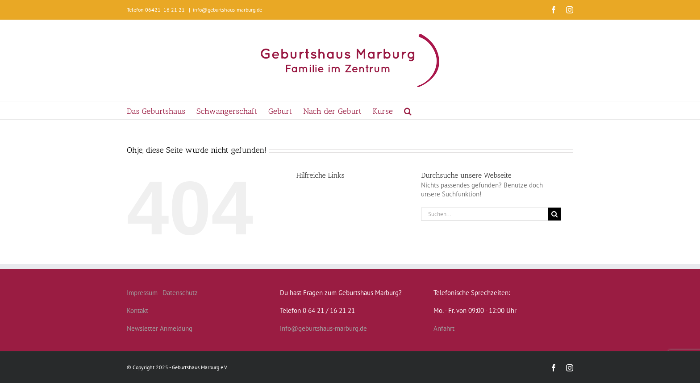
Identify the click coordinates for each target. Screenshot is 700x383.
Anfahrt (443, 328)
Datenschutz (180, 292)
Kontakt (137, 310)
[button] (408, 110)
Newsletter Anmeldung (159, 328)
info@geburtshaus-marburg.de (227, 9)
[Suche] (554, 214)
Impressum (142, 292)
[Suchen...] (484, 214)
